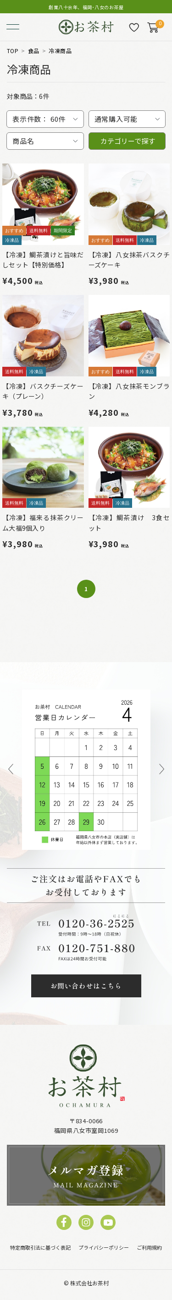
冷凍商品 (60, 51)
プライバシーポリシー (103, 1247)
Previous (10, 770)
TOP (12, 51)
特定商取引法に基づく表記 (40, 1247)
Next (161, 770)
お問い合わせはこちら (86, 985)
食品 (33, 51)
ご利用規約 (149, 1247)
